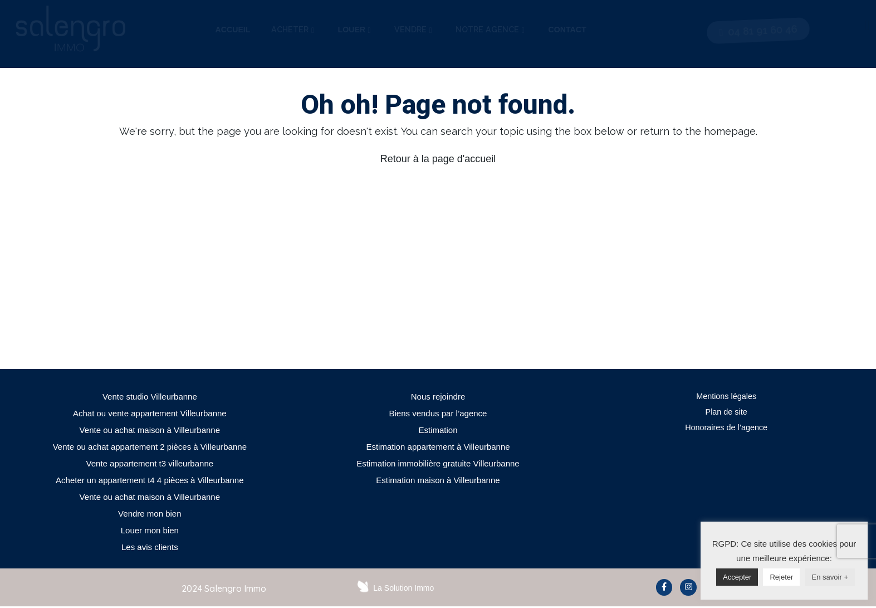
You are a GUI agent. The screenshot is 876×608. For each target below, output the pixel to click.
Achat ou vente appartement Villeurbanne (150, 413)
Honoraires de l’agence (726, 430)
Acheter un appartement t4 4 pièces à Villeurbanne (149, 480)
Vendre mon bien (149, 513)
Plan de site (726, 413)
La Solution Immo (403, 587)
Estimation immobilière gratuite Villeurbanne (437, 463)
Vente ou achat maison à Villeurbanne (150, 430)
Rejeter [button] (781, 577)
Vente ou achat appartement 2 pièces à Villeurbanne (150, 446)
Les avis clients (149, 547)
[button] (758, 30)
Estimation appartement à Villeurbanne (438, 446)
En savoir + (830, 577)
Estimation (437, 430)
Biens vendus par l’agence (438, 413)
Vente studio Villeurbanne (149, 396)
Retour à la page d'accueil (438, 158)
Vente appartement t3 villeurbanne (150, 463)
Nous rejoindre (438, 396)
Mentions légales (726, 396)
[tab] (233, 30)
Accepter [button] (737, 577)
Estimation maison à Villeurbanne (438, 480)
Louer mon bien (150, 530)
